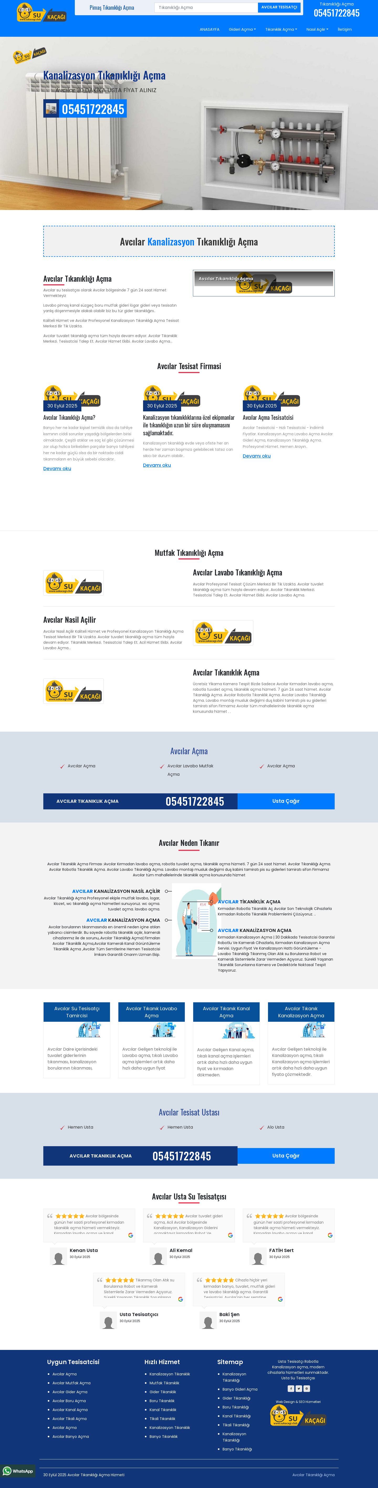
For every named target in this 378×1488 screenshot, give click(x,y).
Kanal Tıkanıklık (163, 1409)
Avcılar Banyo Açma (70, 1436)
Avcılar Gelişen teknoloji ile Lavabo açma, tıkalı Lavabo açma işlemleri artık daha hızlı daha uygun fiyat (150, 1058)
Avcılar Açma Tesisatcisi (268, 417)
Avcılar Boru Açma (69, 1400)
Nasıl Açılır (316, 29)
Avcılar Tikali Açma (69, 1418)
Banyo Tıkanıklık (164, 1436)
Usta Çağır (286, 801)
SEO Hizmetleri (310, 1402)
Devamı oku (57, 468)
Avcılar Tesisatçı (279, 7)
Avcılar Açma (64, 1374)
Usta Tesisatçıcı (139, 1314)
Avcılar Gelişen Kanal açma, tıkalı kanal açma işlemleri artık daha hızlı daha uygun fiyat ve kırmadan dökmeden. (225, 1062)
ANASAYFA (209, 29)
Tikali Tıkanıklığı (236, 1425)
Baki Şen (229, 1314)
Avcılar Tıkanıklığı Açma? (69, 417)
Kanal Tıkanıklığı (237, 1416)
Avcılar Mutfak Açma (71, 1383)
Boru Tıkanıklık (162, 1400)
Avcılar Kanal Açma (70, 1409)
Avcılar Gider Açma (69, 1392)
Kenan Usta (84, 1250)
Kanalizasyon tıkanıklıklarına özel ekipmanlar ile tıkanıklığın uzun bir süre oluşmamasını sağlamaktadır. (189, 425)
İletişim (345, 29)
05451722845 (195, 801)
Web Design (285, 1402)
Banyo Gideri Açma (240, 1389)
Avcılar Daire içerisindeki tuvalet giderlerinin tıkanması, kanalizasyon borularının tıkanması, (72, 1058)
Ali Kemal (181, 1250)
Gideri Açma (241, 29)
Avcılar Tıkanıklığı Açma (313, 1474)
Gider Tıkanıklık (163, 1392)
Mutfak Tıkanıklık (164, 1383)
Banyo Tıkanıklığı (237, 1449)
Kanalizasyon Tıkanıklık (170, 1374)
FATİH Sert (281, 1250)
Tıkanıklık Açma (279, 29)
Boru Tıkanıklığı (236, 1407)
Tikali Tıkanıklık (162, 1418)
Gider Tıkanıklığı (236, 1398)
